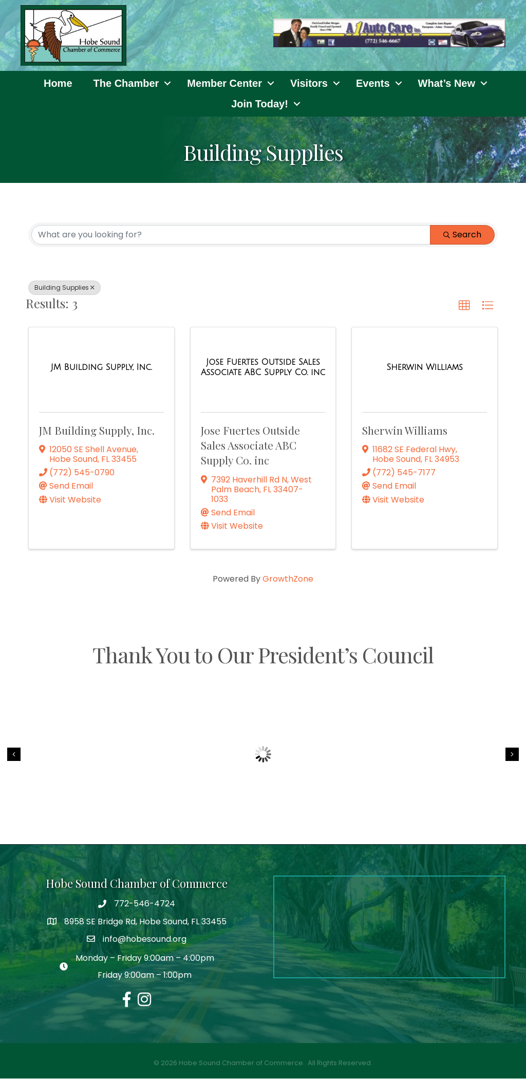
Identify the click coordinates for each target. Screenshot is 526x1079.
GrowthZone (287, 579)
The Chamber (126, 83)
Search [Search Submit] (462, 235)
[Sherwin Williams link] (424, 368)
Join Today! (259, 104)
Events (373, 83)
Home (58, 83)
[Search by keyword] (230, 235)
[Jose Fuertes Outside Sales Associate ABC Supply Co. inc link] (263, 368)
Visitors (309, 83)
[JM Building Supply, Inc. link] (101, 368)
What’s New (447, 83)
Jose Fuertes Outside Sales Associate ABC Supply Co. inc (250, 445)
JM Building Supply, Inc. (97, 430)
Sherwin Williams (404, 430)
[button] (464, 306)
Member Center (224, 83)
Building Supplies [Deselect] (64, 288)
